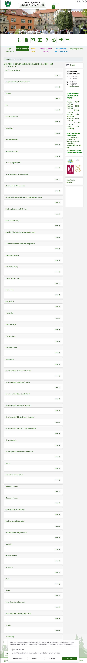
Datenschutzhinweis (17, 658)
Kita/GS (8, 463)
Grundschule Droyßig (12, 267)
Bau (7, 105)
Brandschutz (9, 128)
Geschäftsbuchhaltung (12, 220)
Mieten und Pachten (12, 486)
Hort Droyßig (9, 313)
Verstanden (69, 658)
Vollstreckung (10, 637)
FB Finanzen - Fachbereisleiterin (15, 186)
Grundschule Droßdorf (12, 255)
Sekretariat (9, 544)
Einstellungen (52, 658)
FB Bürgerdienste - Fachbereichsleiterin (17, 174)
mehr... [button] (57, 75)
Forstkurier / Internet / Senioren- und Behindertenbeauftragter (24, 197)
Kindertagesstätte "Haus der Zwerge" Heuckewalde (21, 428)
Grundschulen (10, 290)
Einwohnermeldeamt (12, 140)
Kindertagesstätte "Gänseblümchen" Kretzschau (20, 417)
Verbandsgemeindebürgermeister (15, 602)
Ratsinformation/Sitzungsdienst (15, 509)
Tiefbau (8, 590)
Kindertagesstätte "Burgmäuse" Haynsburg (18, 405)
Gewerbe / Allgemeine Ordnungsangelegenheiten (20, 232)
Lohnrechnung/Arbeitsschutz (14, 475)
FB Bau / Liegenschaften (13, 163)
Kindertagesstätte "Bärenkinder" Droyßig (18, 382)
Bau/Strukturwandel (12, 116)
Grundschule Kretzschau (13, 278)
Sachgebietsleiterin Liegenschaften (16, 532)
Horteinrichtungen (11, 324)
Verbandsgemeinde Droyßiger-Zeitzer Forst (18, 613)
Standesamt (9, 567)
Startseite (8, 59)
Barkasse (8, 93)
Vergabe (8, 625)
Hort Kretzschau (10, 336)
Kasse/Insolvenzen (11, 348)
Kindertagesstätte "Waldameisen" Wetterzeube (19, 452)
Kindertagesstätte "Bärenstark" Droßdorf (18, 394)
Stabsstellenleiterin (11, 556)
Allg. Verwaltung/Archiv (13, 70)
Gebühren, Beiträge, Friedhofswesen (16, 209)
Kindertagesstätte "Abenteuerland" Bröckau (18, 371)
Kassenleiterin (10, 359)
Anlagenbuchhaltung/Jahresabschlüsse (18, 82)
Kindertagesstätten (11, 440)
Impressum (34, 658)
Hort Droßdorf (10, 301)
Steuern (8, 579)
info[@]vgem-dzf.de (74, 86)
